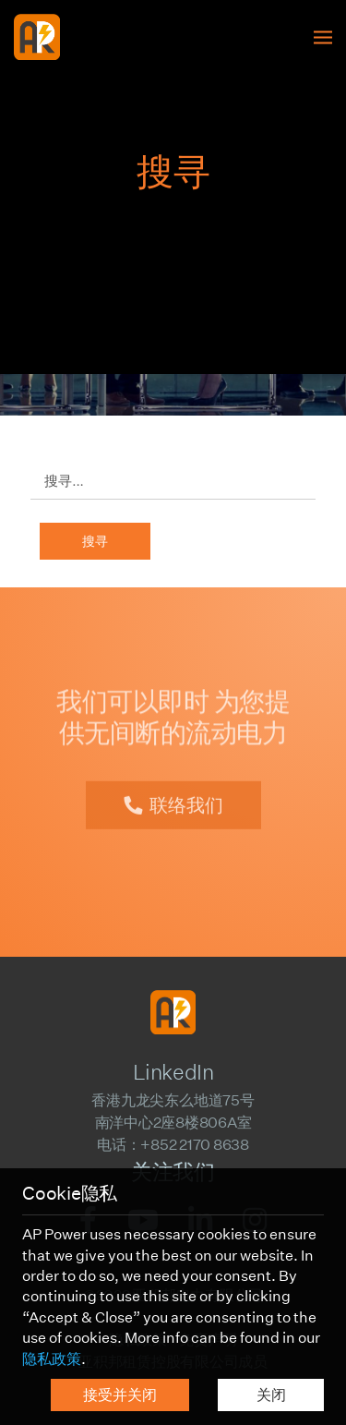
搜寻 (95, 541)
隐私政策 (51, 1359)
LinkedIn (173, 1072)
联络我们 (186, 796)
